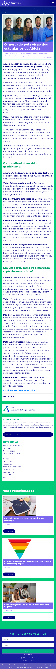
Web (5, 478)
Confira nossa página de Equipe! (19, 390)
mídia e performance (34, 56)
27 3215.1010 (28, 655)
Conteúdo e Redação (12, 454)
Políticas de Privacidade (25, 667)
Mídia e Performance (12, 467)
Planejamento (9, 472)
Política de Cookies (41, 667)
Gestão (6, 459)
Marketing (7, 464)
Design (35, 53)
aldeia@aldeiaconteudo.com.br (28, 658)
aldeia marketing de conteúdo (14, 53)
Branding (7, 448)
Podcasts (7, 475)
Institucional (8, 462)
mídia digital (21, 56)
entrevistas (43, 53)
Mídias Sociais (9, 470)
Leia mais (9, 531)
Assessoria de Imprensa (13, 446)
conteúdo (29, 53)
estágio (14, 56)
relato (44, 56)
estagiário (7, 56)
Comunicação (9, 451)
